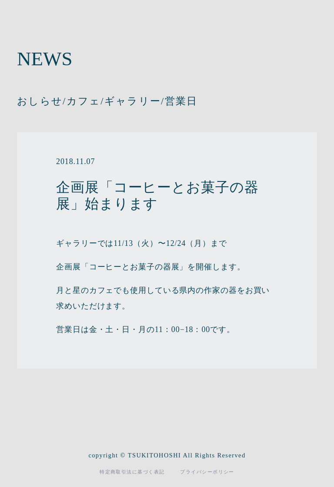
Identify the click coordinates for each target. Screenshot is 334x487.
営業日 (181, 101)
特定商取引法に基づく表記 (132, 471)
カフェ (84, 101)
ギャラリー (132, 101)
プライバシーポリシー (207, 471)
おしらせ (40, 101)
